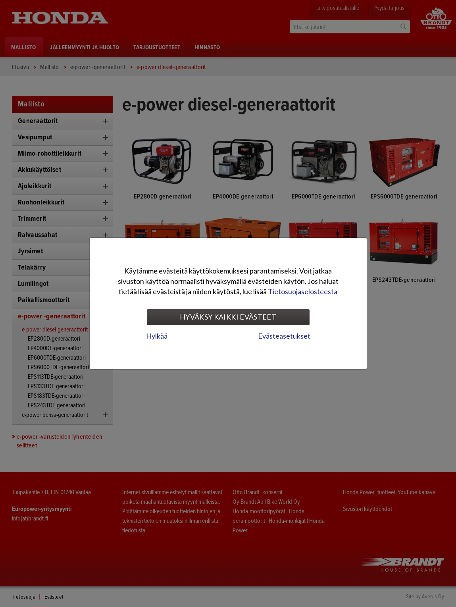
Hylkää (156, 335)
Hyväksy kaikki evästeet (228, 316)
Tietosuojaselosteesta (302, 291)
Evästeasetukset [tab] (284, 335)
